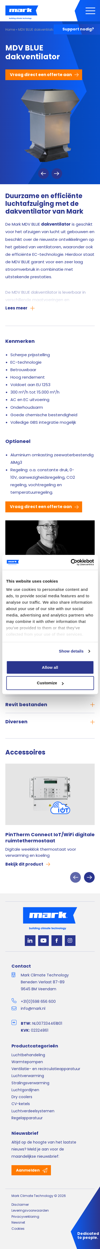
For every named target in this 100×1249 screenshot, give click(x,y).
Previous (43, 173)
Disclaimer (20, 1204)
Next (56, 173)
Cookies (18, 1228)
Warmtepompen (27, 1062)
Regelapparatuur (27, 1118)
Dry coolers (21, 1096)
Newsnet (18, 1222)
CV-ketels (20, 1103)
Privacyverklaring (25, 1216)
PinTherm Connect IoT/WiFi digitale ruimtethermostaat (50, 838)
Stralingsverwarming (30, 1083)
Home (10, 29)
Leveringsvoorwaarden (30, 1210)
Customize (50, 683)
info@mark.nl (33, 1008)
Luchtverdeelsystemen (32, 1111)
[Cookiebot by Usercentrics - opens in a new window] (71, 562)
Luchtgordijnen (25, 1090)
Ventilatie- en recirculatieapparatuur (45, 1068)
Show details (71, 651)
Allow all (50, 667)
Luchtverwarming (27, 1075)
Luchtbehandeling (28, 1055)
